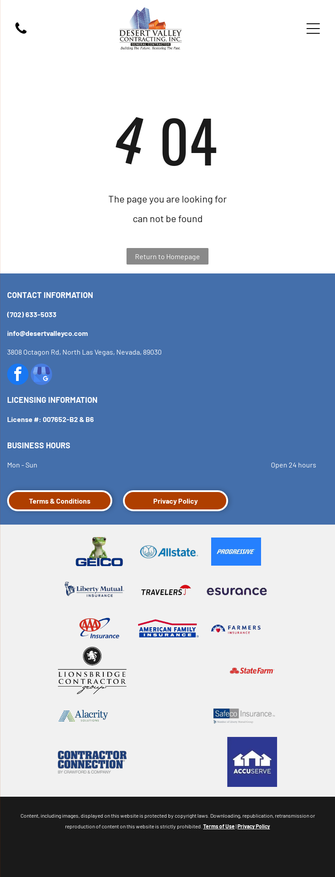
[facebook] (18, 375)
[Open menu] (313, 28)
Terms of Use (219, 826)
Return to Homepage (167, 256)
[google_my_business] (41, 375)
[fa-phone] (21, 33)
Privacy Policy (253, 826)
